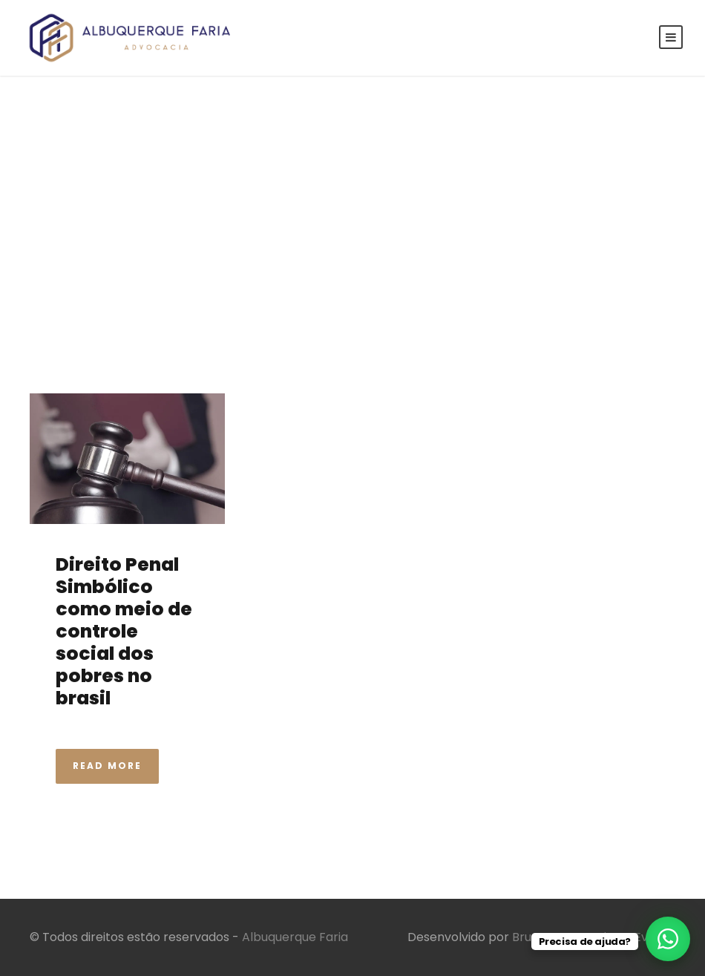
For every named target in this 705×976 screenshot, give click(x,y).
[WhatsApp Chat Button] (668, 939)
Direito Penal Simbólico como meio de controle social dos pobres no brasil (124, 631)
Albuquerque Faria (295, 937)
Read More (107, 765)
